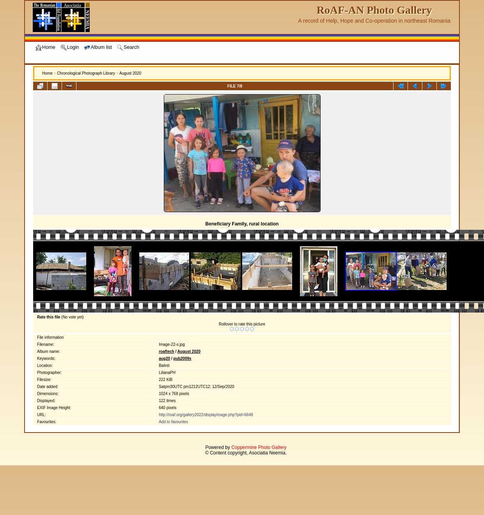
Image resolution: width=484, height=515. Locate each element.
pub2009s (182, 358)
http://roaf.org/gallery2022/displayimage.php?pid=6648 (206, 415)
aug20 (164, 358)
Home (47, 73)
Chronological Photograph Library (86, 73)
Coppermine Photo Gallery (258, 447)
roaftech (166, 351)
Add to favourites (173, 422)
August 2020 (130, 73)
